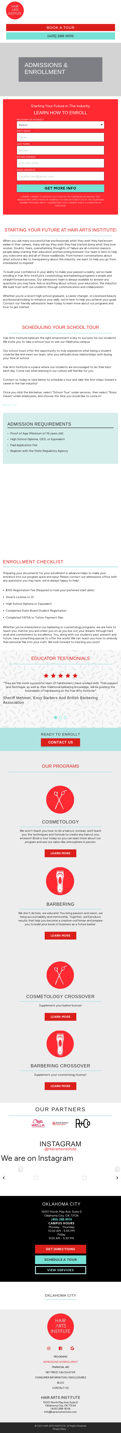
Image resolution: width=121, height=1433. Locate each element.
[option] (60, 688)
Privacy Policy (59, 1429)
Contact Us (60, 742)
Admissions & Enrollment (60, 1362)
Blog (60, 1382)
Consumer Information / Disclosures (60, 1377)
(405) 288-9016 (61, 1219)
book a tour (60, 27)
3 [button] (65, 717)
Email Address (27, 170)
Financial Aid (60, 1367)
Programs (60, 1356)
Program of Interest (32, 119)
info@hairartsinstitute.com (60, 1411)
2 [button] (60, 717)
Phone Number (27, 157)
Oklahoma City (60, 1295)
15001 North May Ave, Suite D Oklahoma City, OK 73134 (60, 1404)
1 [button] (55, 717)
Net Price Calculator (60, 1372)
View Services (60, 1270)
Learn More (60, 853)
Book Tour (10, 405)
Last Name (24, 144)
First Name (25, 131)
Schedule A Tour (60, 1260)
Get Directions (60, 1249)
